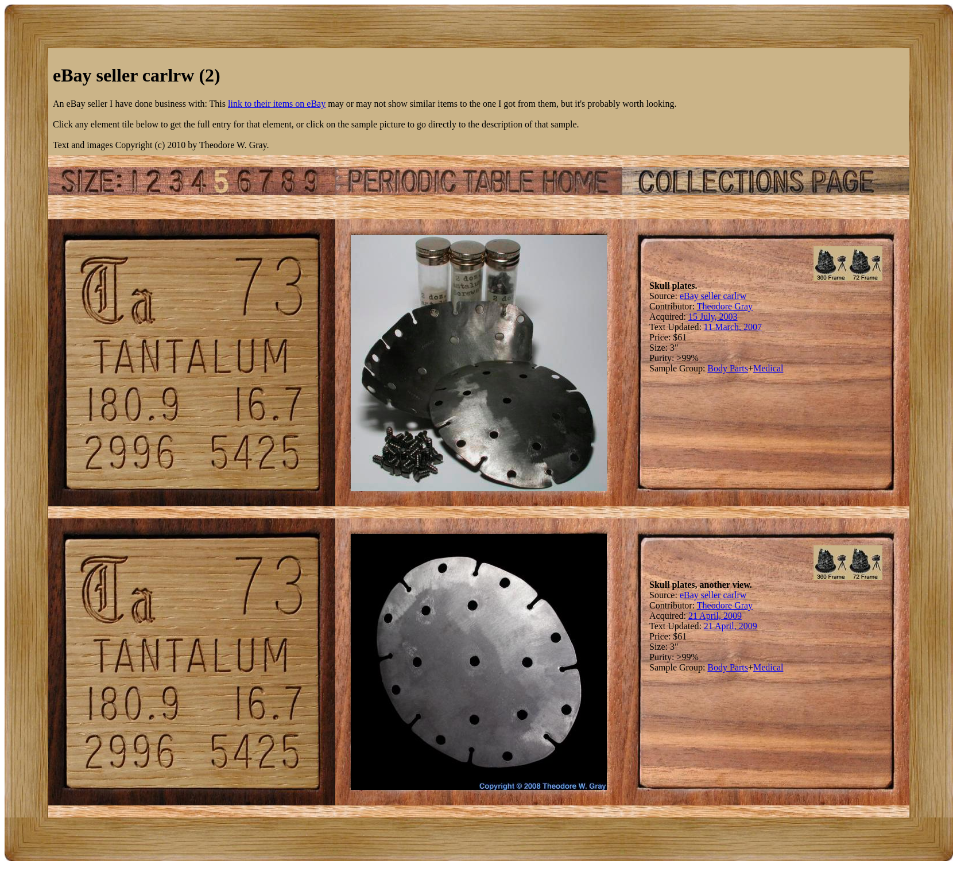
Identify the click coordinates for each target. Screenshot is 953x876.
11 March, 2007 (733, 327)
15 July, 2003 (713, 316)
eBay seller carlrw (713, 296)
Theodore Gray (725, 306)
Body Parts (727, 368)
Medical (768, 368)
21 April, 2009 (715, 616)
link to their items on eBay (277, 103)
